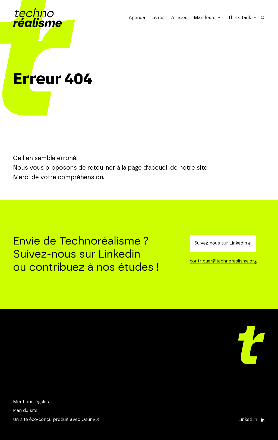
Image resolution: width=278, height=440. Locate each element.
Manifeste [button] (205, 18)
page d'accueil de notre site (167, 168)
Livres (158, 18)
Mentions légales (31, 402)
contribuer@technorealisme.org (223, 261)
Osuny (88, 419)
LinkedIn (247, 419)
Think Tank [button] (239, 18)
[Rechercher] (262, 17)
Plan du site (25, 410)
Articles (179, 18)
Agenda (137, 18)
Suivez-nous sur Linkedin (220, 243)
